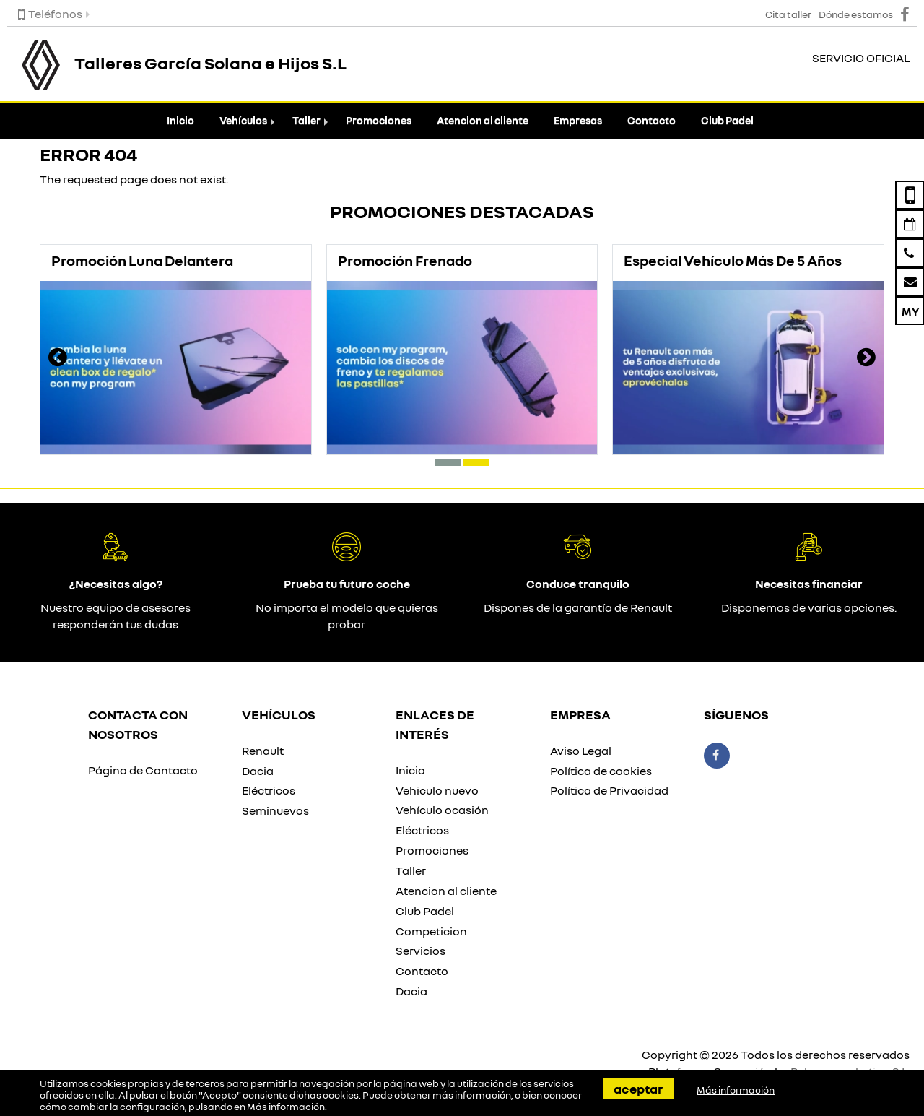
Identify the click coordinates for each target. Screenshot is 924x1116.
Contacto (651, 120)
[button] (448, 462)
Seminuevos (275, 810)
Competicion (431, 931)
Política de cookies (601, 771)
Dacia (258, 771)
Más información (286, 1106)
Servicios (420, 950)
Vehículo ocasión (442, 810)
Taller (306, 120)
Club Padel (727, 120)
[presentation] (58, 359)
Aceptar (638, 1088)
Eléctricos (268, 790)
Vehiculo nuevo (437, 790)
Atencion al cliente (482, 120)
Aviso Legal (580, 750)
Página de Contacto (143, 770)
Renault (263, 750)
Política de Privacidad (609, 790)
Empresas (578, 120)
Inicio (180, 120)
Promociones (378, 120)
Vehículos (243, 120)
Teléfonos (50, 14)
